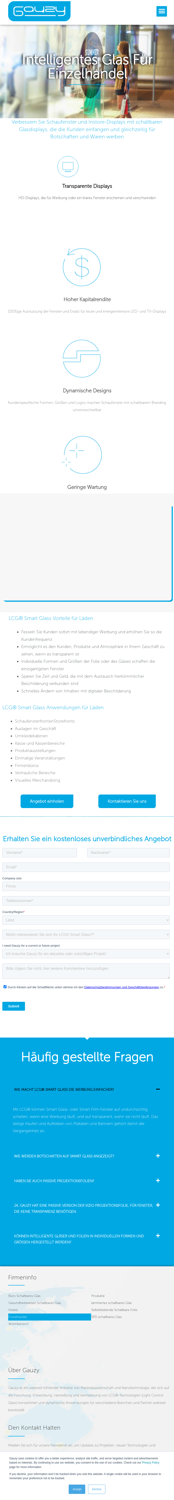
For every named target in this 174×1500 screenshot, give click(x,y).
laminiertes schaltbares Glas (111, 1303)
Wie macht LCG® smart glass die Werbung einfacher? (64, 1090)
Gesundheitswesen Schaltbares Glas (34, 1303)
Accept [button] (77, 1489)
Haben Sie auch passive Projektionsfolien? (54, 1181)
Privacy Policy (151, 1462)
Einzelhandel (17, 1317)
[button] (161, 11)
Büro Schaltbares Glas (24, 1296)
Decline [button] (96, 1489)
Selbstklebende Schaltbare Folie (114, 1310)
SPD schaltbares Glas (106, 1317)
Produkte (98, 1296)
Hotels (13, 1310)
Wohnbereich (18, 1324)
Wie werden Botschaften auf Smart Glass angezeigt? (64, 1156)
